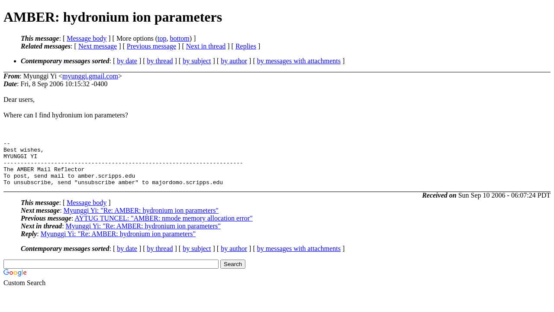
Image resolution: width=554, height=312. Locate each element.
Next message (97, 46)
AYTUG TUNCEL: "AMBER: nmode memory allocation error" (163, 227)
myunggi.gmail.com (90, 76)
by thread (160, 61)
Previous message (151, 46)
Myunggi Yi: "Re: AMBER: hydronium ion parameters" (141, 219)
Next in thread (206, 46)
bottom (179, 38)
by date (127, 61)
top (162, 38)
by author (234, 61)
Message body (86, 38)
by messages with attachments (299, 61)
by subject (197, 61)
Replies (245, 46)
